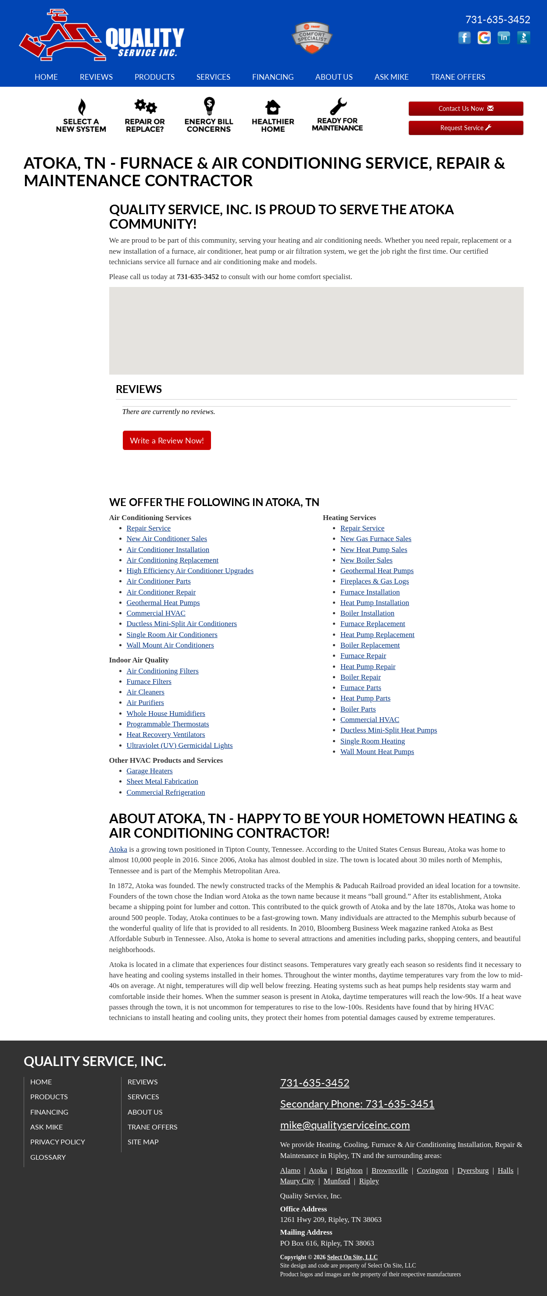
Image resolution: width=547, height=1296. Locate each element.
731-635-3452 (315, 1082)
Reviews (96, 76)
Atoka (118, 849)
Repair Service (149, 528)
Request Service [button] (465, 127)
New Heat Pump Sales (374, 549)
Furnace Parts (360, 687)
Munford (337, 1181)
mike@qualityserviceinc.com (345, 1125)
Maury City (297, 1181)
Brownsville (390, 1170)
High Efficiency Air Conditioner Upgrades (190, 571)
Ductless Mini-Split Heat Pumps (388, 730)
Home (46, 76)
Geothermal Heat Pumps (163, 602)
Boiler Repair (360, 677)
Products (155, 76)
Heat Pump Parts (365, 698)
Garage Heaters (150, 771)
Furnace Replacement (372, 624)
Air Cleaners (145, 692)
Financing (272, 76)
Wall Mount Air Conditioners (170, 645)
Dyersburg (473, 1170)
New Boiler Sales (366, 560)
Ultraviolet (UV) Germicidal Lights (180, 745)
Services (213, 76)
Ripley (369, 1181)
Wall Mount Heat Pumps (377, 751)
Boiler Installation (367, 613)
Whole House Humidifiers (166, 713)
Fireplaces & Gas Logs (374, 581)
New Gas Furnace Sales (375, 539)
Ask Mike (392, 76)
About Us (334, 76)
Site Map (143, 1142)
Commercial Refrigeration (166, 792)
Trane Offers (458, 76)
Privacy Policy (58, 1142)
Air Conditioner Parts (159, 581)
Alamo (290, 1170)
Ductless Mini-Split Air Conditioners (182, 624)
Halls (506, 1170)
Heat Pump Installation (374, 602)
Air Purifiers (145, 702)
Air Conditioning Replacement (173, 560)
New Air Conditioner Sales (167, 539)
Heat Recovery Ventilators (166, 734)
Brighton (349, 1170)
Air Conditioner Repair (161, 592)
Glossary (48, 1157)
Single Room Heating (372, 741)
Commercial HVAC (156, 613)
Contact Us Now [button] (466, 108)
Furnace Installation (370, 592)
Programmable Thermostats (168, 724)
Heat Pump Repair (368, 666)
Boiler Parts (358, 709)
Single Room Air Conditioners (172, 634)
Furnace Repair (363, 656)
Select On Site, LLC (352, 1257)
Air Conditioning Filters (163, 671)
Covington (433, 1170)
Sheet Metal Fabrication (162, 781)
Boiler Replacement (370, 645)
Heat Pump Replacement (377, 634)
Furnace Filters (149, 681)
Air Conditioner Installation (168, 549)
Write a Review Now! (167, 440)
